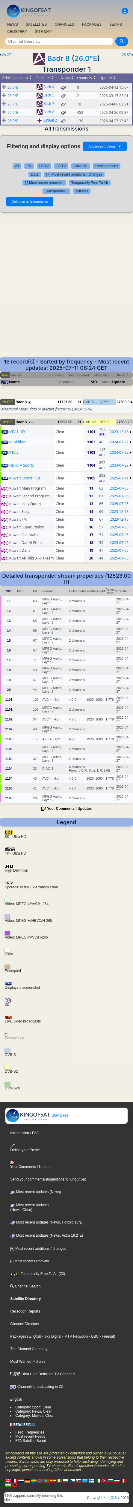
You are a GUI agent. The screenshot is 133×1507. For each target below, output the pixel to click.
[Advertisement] (66, 288)
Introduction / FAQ (24, 1133)
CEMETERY (17, 32)
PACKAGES (92, 24)
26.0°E (85, 58)
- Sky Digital (51, 1336)
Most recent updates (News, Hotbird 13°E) (46, 1222)
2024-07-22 (119, 441)
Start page (37, 1115)
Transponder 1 (56, 191)
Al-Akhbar (17, 441)
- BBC (93, 1336)
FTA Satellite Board (30, 1441)
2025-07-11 (119, 478)
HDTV (44, 166)
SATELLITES (36, 24)
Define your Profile (25, 1147)
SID (94, 381)
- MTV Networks (74, 1336)
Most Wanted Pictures (27, 1361)
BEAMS (115, 24)
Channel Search (25, 1286)
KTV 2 (14, 452)
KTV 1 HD (17, 431)
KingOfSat (111, 1498)
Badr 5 (49, 95)
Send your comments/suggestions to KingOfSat (48, 1179)
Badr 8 (58, 58)
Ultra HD (80, 166)
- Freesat (106, 1336)
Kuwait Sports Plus (24, 478)
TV (29, 166)
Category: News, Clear (33, 1411)
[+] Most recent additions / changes (74, 174)
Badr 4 (49, 87)
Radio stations (106, 166)
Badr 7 (49, 103)
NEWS (12, 24)
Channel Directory (24, 1324)
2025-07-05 (119, 488)
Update (118, 381)
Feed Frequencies (29, 1432)
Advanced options (104, 146)
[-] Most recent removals (44, 183)
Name (14, 381)
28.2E (6, 55)
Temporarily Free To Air (89, 183)
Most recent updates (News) (35, 1192)
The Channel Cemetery (28, 1349)
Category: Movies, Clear (34, 1416)
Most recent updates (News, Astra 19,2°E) (46, 1235)
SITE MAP (43, 32)
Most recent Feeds (30, 1436)
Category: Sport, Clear (33, 1407)
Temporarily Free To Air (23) (37, 1274)
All (17, 166)
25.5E (126, 55)
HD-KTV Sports (21, 465)
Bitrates (82, 191)
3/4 (130, 402)
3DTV (61, 166)
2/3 (130, 422)
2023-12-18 (119, 431)
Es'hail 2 (50, 120)
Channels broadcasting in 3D (36, 1387)
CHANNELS (64, 24)
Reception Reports (25, 1311)
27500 (121, 402)
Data (34, 174)
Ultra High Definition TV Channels (42, 1374)
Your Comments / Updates (69, 809)
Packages (18, 1336)
